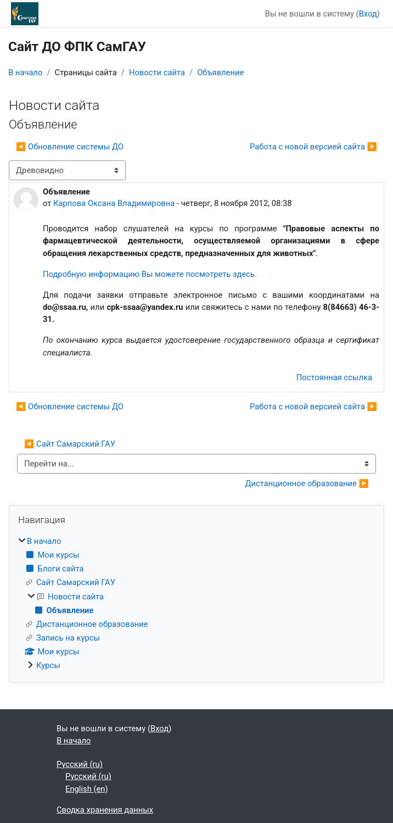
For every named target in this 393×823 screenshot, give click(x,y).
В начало (25, 72)
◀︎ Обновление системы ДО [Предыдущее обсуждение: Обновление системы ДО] (69, 147)
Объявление (220, 72)
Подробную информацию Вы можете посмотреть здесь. (150, 274)
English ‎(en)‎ (86, 789)
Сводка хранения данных (105, 810)
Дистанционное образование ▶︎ (307, 483)
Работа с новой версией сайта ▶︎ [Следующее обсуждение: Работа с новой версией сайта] (313, 147)
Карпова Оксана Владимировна (114, 203)
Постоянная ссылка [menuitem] (334, 377)
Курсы (48, 665)
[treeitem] (196, 603)
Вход (368, 14)
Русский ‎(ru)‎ (80, 764)
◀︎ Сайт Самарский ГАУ (69, 444)
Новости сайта (157, 72)
